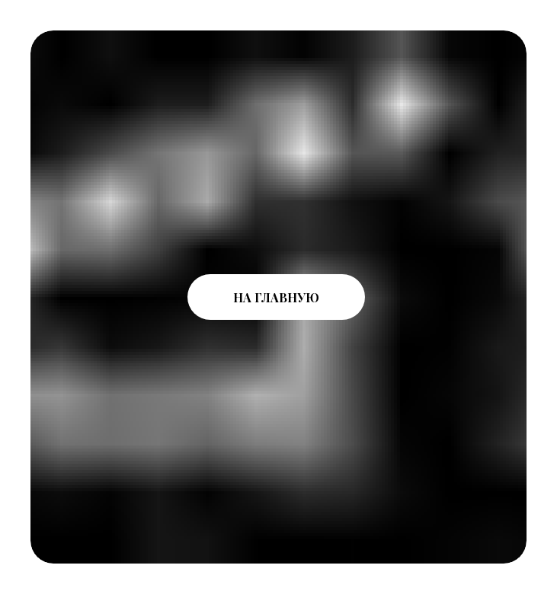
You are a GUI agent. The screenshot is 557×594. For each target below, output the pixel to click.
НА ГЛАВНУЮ (276, 297)
